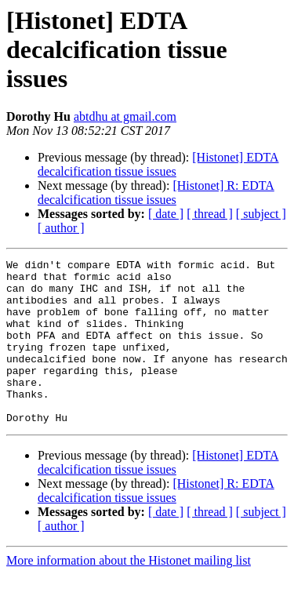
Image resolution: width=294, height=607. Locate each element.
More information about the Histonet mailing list (128, 593)
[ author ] (61, 227)
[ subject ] (261, 213)
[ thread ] (210, 213)
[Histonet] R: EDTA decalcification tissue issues (156, 192)
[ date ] (165, 213)
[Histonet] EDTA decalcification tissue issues (158, 164)
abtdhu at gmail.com (125, 116)
